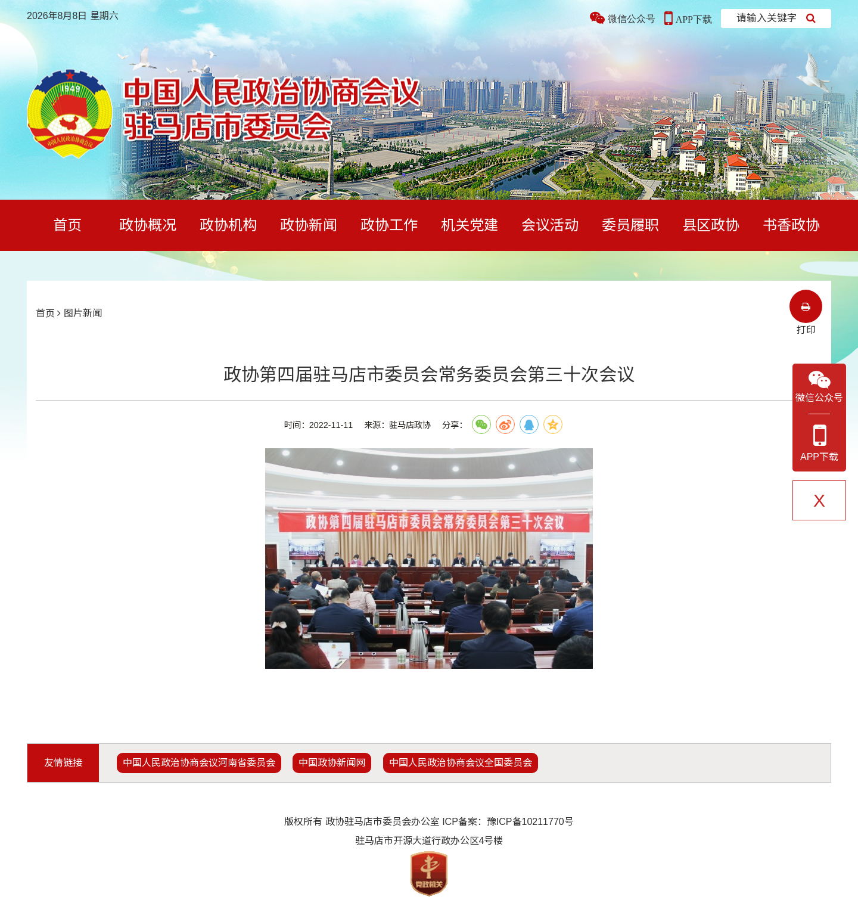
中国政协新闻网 (332, 763)
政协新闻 (308, 225)
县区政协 (710, 225)
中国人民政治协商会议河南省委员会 (199, 763)
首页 (67, 225)
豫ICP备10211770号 (530, 822)
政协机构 (228, 225)
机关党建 (469, 225)
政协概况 (147, 225)
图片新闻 (83, 313)
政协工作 (389, 225)
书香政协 (791, 225)
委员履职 (630, 225)
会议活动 (550, 225)
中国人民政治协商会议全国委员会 (460, 763)
